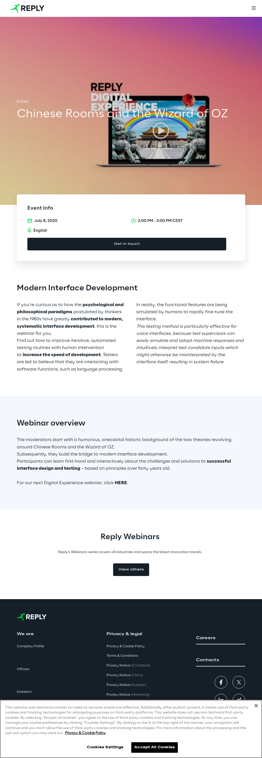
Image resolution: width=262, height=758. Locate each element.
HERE (121, 483)
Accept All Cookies (154, 747)
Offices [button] (23, 669)
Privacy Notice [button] (128, 665)
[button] (220, 638)
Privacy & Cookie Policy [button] (126, 646)
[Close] (256, 705)
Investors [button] (24, 692)
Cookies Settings (105, 747)
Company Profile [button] (30, 646)
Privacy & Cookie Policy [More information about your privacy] (85, 733)
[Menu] (253, 8)
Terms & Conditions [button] (122, 656)
